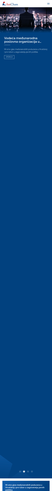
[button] (20, 471)
